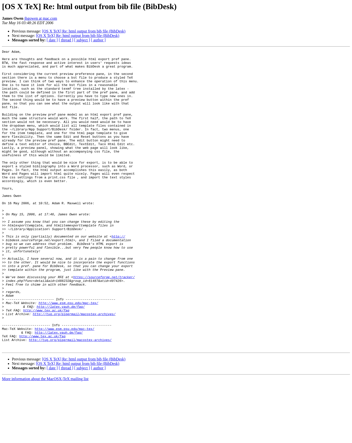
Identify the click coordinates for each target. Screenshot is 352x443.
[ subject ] (82, 40)
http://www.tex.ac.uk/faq (46, 362)
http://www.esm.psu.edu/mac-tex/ (68, 354)
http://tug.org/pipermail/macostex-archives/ (74, 367)
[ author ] (98, 40)
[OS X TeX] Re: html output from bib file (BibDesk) (84, 31)
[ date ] (52, 40)
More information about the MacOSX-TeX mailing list (45, 439)
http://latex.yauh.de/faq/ (61, 358)
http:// (118, 274)
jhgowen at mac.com (40, 18)
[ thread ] (66, 40)
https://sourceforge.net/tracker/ (104, 323)
